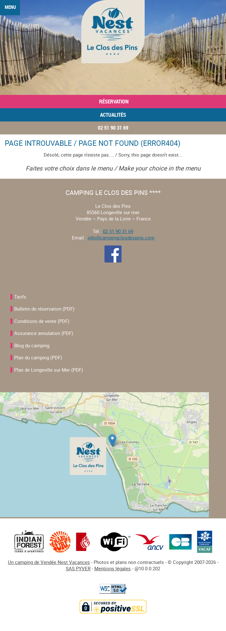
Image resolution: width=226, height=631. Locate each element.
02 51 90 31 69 (113, 127)
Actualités (113, 114)
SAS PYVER (78, 568)
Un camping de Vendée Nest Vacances (49, 562)
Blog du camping (31, 345)
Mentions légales (112, 568)
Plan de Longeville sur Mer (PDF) (48, 370)
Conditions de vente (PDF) (41, 321)
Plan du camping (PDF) (38, 357)
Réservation (113, 101)
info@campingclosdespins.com (121, 237)
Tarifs (20, 297)
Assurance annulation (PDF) (43, 333)
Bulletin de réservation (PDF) (44, 309)
